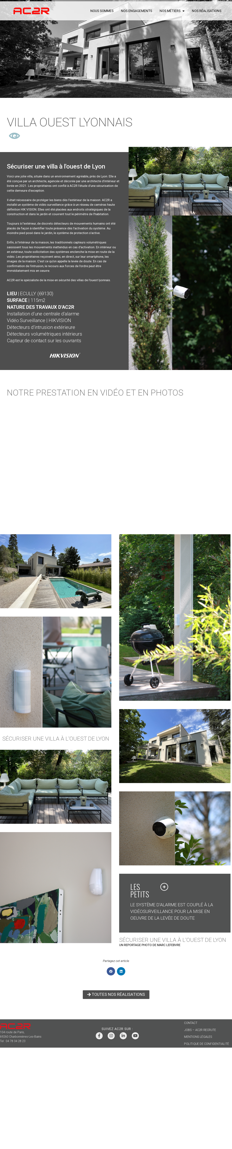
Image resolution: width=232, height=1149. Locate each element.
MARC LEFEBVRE (168, 945)
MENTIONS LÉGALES (198, 1037)
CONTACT (190, 1023)
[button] (111, 971)
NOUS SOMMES (102, 11)
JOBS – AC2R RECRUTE (200, 1030)
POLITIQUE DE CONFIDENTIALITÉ (206, 1044)
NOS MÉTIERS (172, 11)
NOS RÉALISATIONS (206, 11)
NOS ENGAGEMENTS (136, 11)
